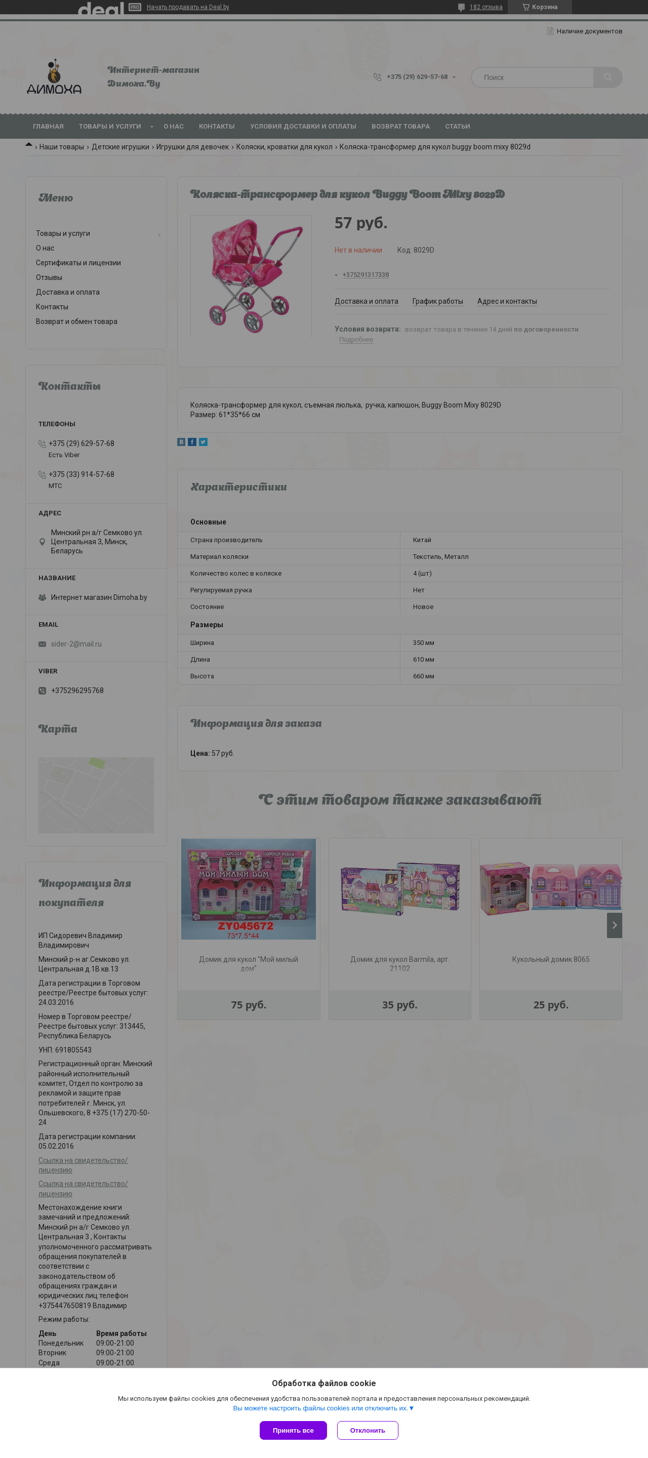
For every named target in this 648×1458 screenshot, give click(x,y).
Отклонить (367, 1430)
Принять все (293, 1430)
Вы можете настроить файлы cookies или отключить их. (320, 1408)
